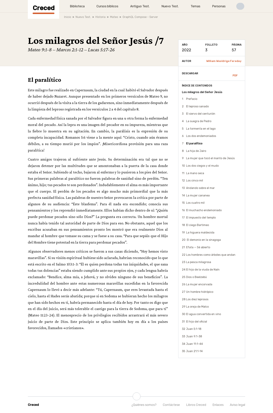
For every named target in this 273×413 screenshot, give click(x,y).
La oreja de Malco (197, 306)
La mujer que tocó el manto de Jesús (210, 158)
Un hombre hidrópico (199, 291)
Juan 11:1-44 (194, 344)
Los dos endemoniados (201, 136)
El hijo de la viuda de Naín (203, 269)
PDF (235, 73)
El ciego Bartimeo (197, 225)
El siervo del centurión (200, 113)
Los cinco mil (194, 180)
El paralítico (194, 143)
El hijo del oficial (196, 321)
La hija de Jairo (196, 151)
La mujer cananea (198, 195)
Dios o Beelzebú (196, 277)
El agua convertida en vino (203, 314)
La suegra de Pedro (198, 121)
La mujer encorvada (199, 284)
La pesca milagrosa (198, 262)
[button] (240, 6)
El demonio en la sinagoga (203, 239)
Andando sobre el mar (200, 188)
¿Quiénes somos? (144, 405)
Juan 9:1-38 (194, 336)
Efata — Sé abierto (198, 247)
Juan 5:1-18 (193, 329)
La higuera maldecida (200, 232)
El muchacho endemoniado (204, 210)
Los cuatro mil (195, 202)
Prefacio (191, 99)
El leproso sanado (197, 106)
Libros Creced (196, 405)
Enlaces (218, 405)
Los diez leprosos (197, 299)
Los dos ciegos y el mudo (202, 165)
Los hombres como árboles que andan (210, 254)
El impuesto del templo (201, 217)
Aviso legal (237, 405)
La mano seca (195, 173)
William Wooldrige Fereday (223, 61)
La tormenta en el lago (201, 128)
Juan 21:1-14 (194, 351)
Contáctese (171, 405)
